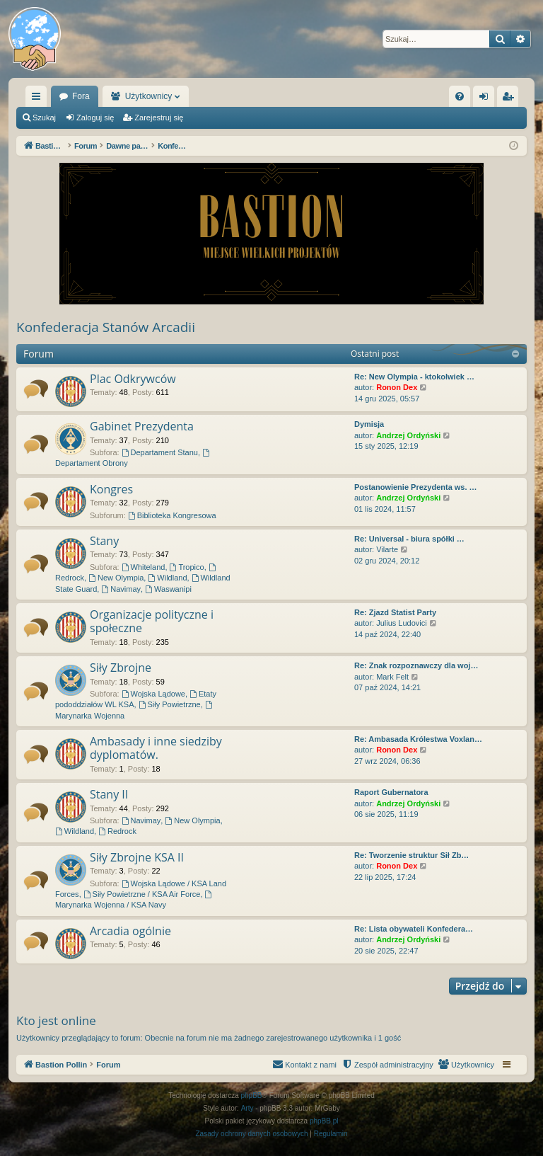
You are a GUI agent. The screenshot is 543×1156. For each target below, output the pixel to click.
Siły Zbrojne (120, 667)
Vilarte (387, 549)
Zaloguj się (95, 117)
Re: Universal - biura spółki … (409, 538)
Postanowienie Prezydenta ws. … (415, 487)
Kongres (111, 489)
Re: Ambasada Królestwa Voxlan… (418, 739)
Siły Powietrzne (170, 704)
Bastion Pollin (85, 96)
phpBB (251, 1095)
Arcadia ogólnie (130, 931)
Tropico (187, 567)
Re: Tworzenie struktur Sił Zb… (411, 855)
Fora (154, 96)
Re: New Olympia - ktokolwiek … (414, 376)
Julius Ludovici (401, 623)
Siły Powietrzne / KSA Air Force (142, 894)
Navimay (121, 589)
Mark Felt (392, 677)
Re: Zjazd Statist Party (395, 612)
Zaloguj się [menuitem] (486, 99)
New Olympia (116, 577)
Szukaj (44, 117)
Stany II (109, 794)
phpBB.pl (324, 1121)
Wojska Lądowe (153, 693)
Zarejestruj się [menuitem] (510, 99)
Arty (247, 1108)
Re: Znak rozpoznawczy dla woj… (416, 665)
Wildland (167, 577)
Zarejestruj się (158, 117)
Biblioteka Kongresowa (172, 515)
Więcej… (39, 99)
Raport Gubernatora (391, 792)
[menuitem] (459, 96)
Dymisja (369, 424)
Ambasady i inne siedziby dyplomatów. (156, 747)
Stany (104, 541)
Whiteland (143, 567)
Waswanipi (168, 589)
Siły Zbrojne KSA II (137, 857)
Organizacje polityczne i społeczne (152, 621)
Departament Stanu (160, 452)
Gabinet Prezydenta (142, 426)
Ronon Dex (396, 387)
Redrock (117, 831)
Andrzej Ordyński (408, 435)
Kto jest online (56, 1020)
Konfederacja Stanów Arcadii (105, 327)
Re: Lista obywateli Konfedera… (413, 929)
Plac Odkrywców (133, 379)
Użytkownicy (221, 96)
